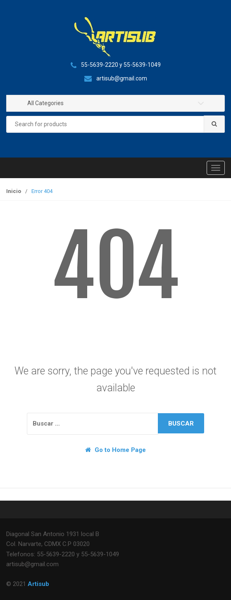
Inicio (13, 191)
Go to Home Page (115, 450)
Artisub (38, 584)
